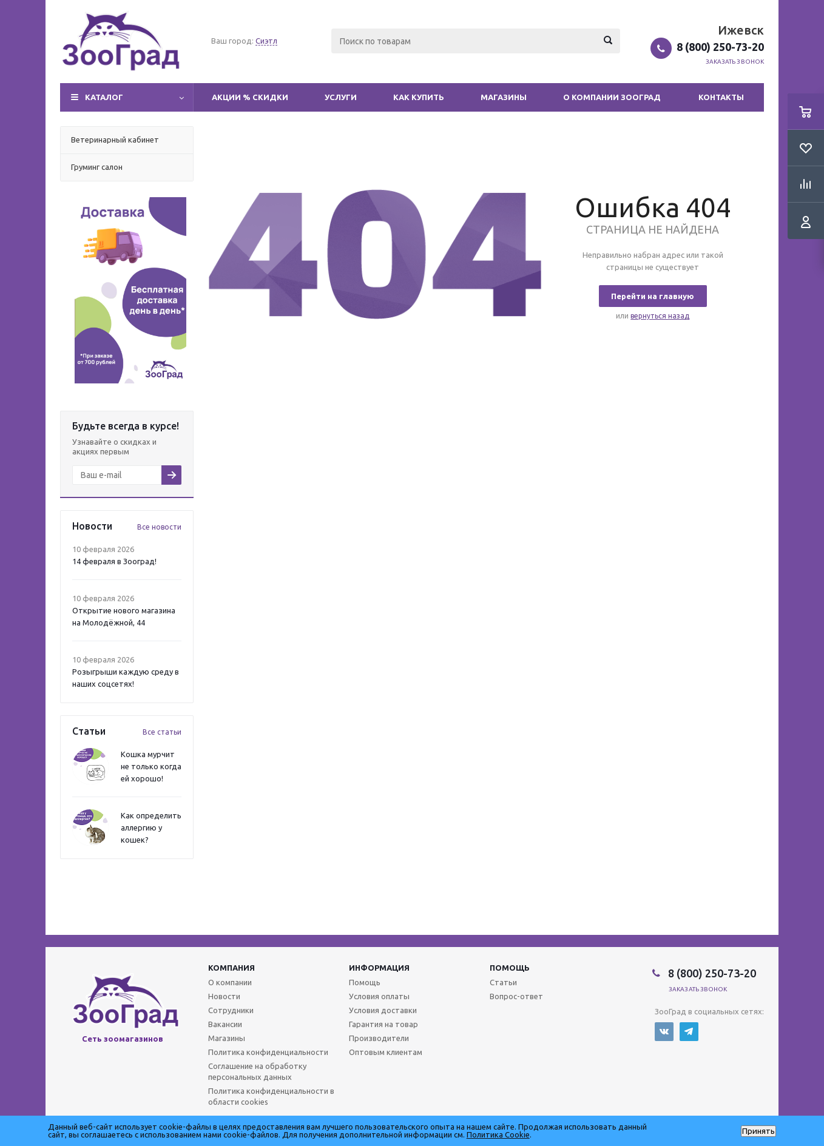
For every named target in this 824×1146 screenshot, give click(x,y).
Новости (224, 996)
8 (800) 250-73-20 (720, 47)
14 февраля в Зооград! (114, 561)
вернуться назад (659, 316)
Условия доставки (383, 1010)
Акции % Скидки (250, 97)
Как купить (418, 97)
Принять (758, 1131)
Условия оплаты (379, 996)
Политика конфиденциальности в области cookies (271, 1096)
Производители (379, 1038)
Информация (379, 967)
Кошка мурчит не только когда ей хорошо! (151, 766)
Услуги (341, 97)
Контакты (721, 97)
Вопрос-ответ (516, 996)
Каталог (104, 97)
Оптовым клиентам (385, 1052)
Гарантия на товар (383, 1024)
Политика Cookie (498, 1134)
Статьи (503, 982)
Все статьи (162, 732)
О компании (230, 982)
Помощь (510, 967)
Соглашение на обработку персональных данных (257, 1071)
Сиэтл (266, 40)
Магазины (504, 97)
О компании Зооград (612, 97)
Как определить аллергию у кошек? (151, 827)
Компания (231, 967)
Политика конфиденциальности (268, 1052)
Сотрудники (231, 1010)
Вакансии (225, 1024)
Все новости (159, 527)
